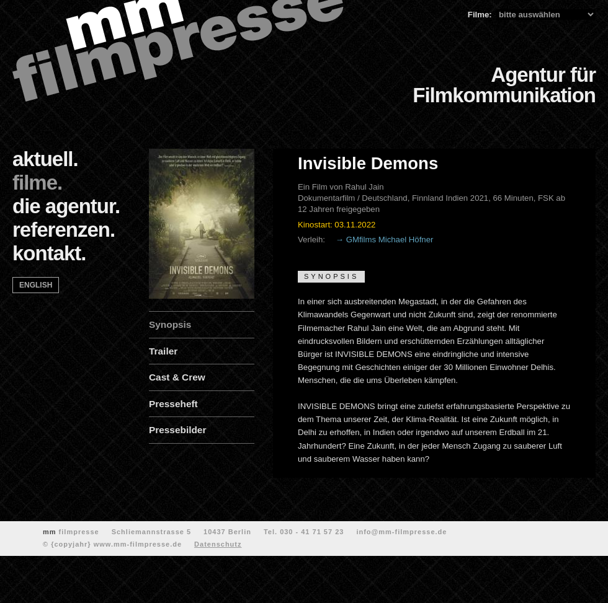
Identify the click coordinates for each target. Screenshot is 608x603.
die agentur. (66, 206)
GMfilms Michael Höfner (390, 239)
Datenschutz (217, 544)
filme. (37, 182)
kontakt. (49, 253)
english (35, 285)
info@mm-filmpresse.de (401, 531)
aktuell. (45, 158)
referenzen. (63, 229)
